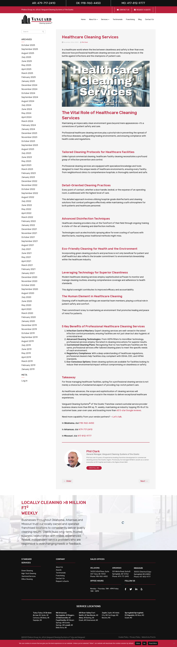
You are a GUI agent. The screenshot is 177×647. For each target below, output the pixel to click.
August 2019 (27, 341)
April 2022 (26, 213)
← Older (67, 481)
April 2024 (26, 117)
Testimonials (118, 19)
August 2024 (27, 101)
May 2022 (26, 209)
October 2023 (28, 141)
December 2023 (29, 133)
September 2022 (29, 193)
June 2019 (26, 349)
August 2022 (27, 197)
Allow (138, 643)
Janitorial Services (28, 576)
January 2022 (28, 225)
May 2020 (26, 305)
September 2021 (29, 241)
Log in (24, 380)
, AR (62, 615)
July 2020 (26, 297)
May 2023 (26, 161)
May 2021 (26, 257)
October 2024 (28, 93)
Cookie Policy (124, 637)
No (144, 643)
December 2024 (29, 85)
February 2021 (28, 269)
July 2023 (26, 153)
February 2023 (28, 173)
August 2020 (27, 293)
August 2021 (27, 245)
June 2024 (26, 109)
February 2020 (28, 317)
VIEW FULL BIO (94, 468)
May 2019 (26, 353)
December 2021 (29, 229)
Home (83, 19)
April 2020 (26, 309)
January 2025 (28, 81)
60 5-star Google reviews (129, 410)
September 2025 (29, 49)
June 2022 (26, 205)
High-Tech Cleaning (28, 574)
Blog (140, 19)
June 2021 (26, 253)
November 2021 (29, 233)
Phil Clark (85, 42)
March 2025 (27, 73)
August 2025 (27, 53)
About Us (93, 19)
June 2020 (26, 301)
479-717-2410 (85, 429)
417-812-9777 (84, 436)
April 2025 (26, 69)
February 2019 (28, 365)
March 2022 (27, 217)
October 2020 (28, 285)
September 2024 (29, 97)
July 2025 (26, 57)
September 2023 (29, 145)
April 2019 (26, 357)
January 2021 (28, 273)
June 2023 (26, 157)
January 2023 (28, 177)
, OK (41, 613)
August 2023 (27, 149)
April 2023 (26, 165)
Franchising (130, 19)
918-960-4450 (86, 423)
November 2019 (29, 329)
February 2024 (28, 125)
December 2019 (29, 325)
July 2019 (26, 345)
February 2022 (28, 221)
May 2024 (26, 113)
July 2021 (26, 249)
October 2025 (28, 45)
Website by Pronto (149, 637)
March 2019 (27, 361)
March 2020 (27, 313)
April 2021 (26, 261)
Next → (144, 481)
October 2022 (28, 189)
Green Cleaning (27, 571)
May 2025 (26, 65)
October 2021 (28, 237)
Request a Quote (62, 581)
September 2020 (29, 289)
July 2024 (26, 105)
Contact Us (149, 19)
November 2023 (29, 137)
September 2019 (29, 337)
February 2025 (28, 77)
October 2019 (28, 333)
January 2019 (28, 369)
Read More (153, 643)
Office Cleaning (27, 579)
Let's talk (117, 416)
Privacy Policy (135, 637)
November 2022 (29, 185)
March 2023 (27, 169)
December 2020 (29, 277)
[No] (174, 643)
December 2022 (29, 181)
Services (105, 19)
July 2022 (26, 201)
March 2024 (27, 121)
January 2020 (28, 321)
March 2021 (27, 265)
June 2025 (26, 61)
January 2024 (28, 129)
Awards (59, 570)
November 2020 (29, 281)
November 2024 (29, 89)
